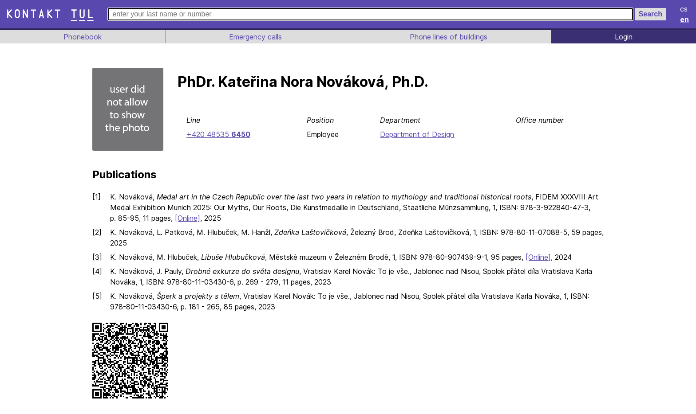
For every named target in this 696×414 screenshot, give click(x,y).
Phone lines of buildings (448, 36)
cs (684, 8)
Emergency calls (254, 36)
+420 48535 (217, 134)
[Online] (188, 218)
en (684, 19)
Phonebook (82, 36)
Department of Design (417, 134)
